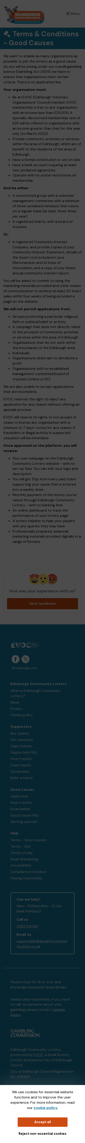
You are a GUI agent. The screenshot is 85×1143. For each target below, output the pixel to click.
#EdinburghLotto (25, 668)
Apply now (19, 796)
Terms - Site (20, 846)
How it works (21, 758)
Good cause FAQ (24, 815)
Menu (73, 13)
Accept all (42, 1122)
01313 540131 (27, 926)
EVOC (38, 1054)
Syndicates (19, 771)
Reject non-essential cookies (42, 1134)
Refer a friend (21, 777)
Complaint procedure (28, 871)
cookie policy (46, 1107)
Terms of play (21, 852)
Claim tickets (21, 746)
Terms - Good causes (28, 840)
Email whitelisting (24, 859)
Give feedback (42, 603)
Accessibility (20, 865)
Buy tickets (19, 733)
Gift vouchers (21, 739)
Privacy (16, 708)
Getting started (23, 821)
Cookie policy (21, 714)
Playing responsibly (26, 878)
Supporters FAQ (23, 752)
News (14, 702)
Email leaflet (20, 809)
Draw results (20, 765)
